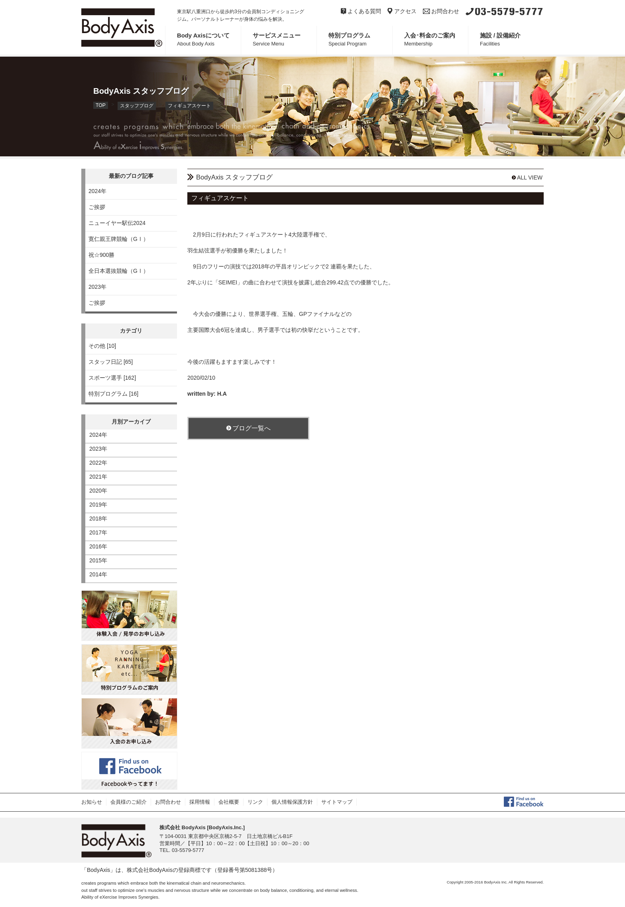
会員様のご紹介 (128, 802)
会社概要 (228, 802)
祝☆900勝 (101, 255)
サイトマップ (336, 802)
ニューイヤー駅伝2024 (116, 223)
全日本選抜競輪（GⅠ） (118, 271)
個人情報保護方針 (292, 802)
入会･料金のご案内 (436, 39)
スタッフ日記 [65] (110, 362)
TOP (101, 105)
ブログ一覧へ (248, 428)
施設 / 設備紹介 (512, 39)
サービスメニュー (284, 39)
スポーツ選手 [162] (112, 378)
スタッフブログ (136, 105)
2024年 (97, 191)
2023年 (97, 287)
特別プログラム (360, 39)
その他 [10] (102, 346)
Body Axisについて (209, 39)
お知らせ (91, 802)
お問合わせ (441, 11)
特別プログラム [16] (113, 393)
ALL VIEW (527, 177)
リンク (255, 802)
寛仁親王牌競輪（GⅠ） (118, 239)
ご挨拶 (96, 207)
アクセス (402, 11)
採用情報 (199, 802)
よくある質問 (361, 11)
